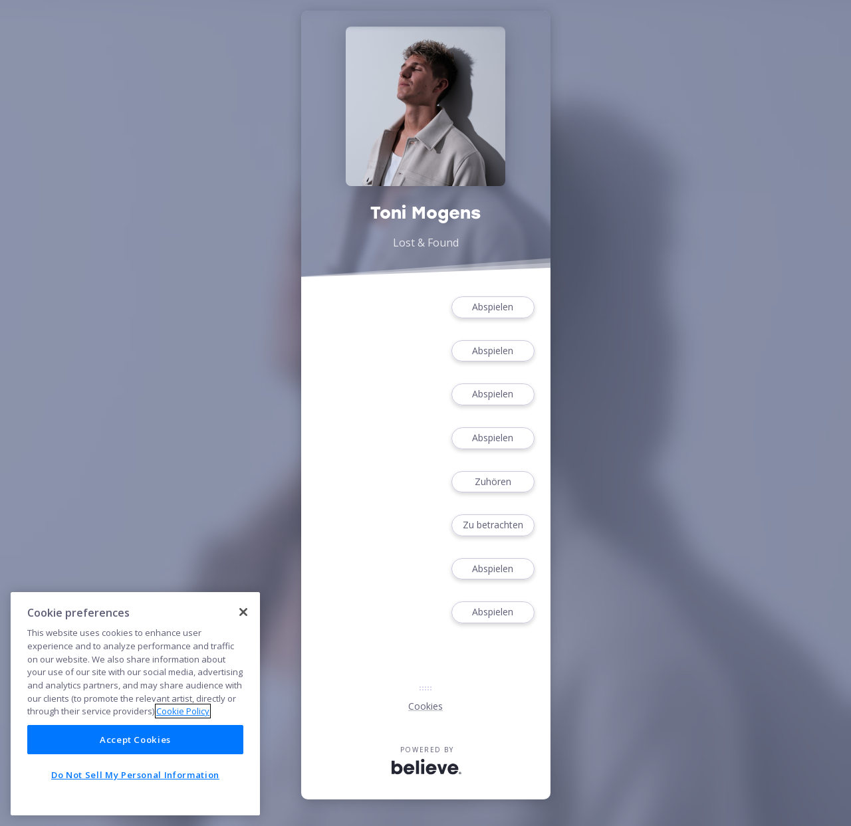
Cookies (425, 706)
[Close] (243, 612)
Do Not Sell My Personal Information (135, 775)
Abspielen (492, 307)
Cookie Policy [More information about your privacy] (182, 711)
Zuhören (492, 482)
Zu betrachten (492, 525)
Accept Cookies (135, 740)
